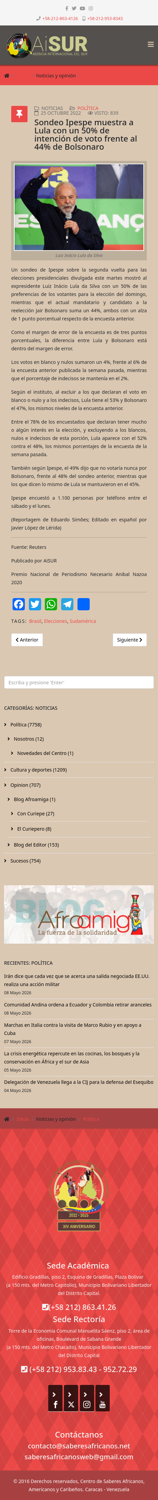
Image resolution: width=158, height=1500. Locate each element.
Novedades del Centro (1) (44, 753)
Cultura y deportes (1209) (38, 769)
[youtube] (82, 8)
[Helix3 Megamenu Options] (149, 42)
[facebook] (66, 8)
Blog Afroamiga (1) (34, 799)
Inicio (23, 75)
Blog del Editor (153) (36, 844)
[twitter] (74, 8)
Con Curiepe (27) (35, 813)
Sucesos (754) (25, 860)
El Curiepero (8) (33, 829)
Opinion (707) (24, 785)
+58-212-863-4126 (60, 18)
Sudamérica (83, 621)
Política (91, 75)
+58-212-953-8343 (105, 18)
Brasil (35, 621)
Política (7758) (25, 724)
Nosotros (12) (28, 739)
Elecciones (55, 621)
